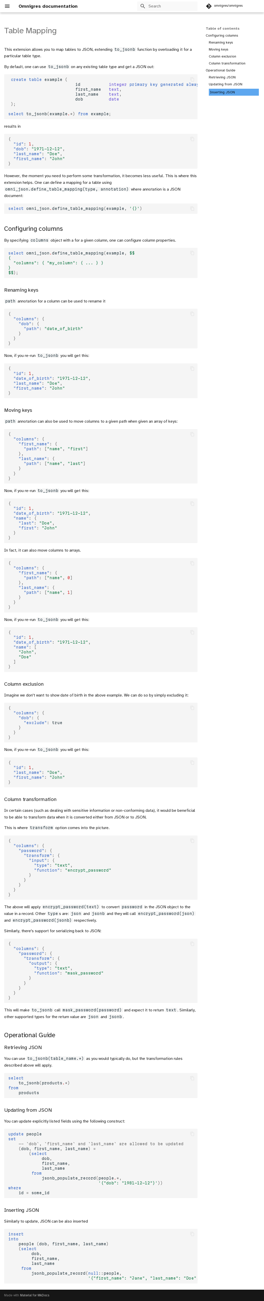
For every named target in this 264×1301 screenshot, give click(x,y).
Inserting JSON (222, 92)
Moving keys (218, 49)
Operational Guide (220, 70)
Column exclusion (222, 56)
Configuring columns (222, 35)
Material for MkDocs (34, 1295)
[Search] (167, 6)
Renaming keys (221, 42)
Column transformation (227, 63)
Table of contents (223, 28)
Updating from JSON (225, 84)
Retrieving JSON (222, 77)
